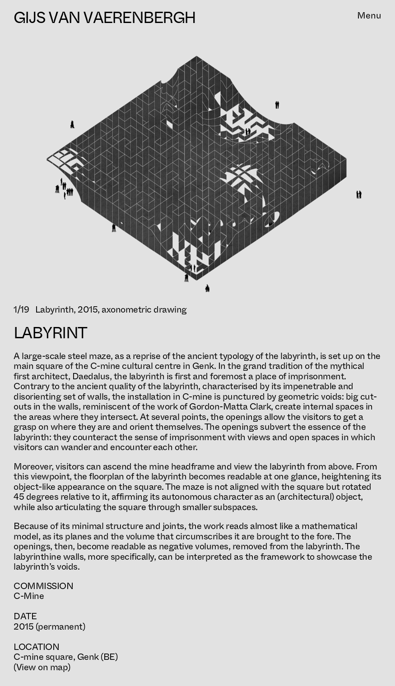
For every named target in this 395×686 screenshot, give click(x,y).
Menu (369, 16)
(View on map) (42, 667)
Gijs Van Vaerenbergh (104, 18)
